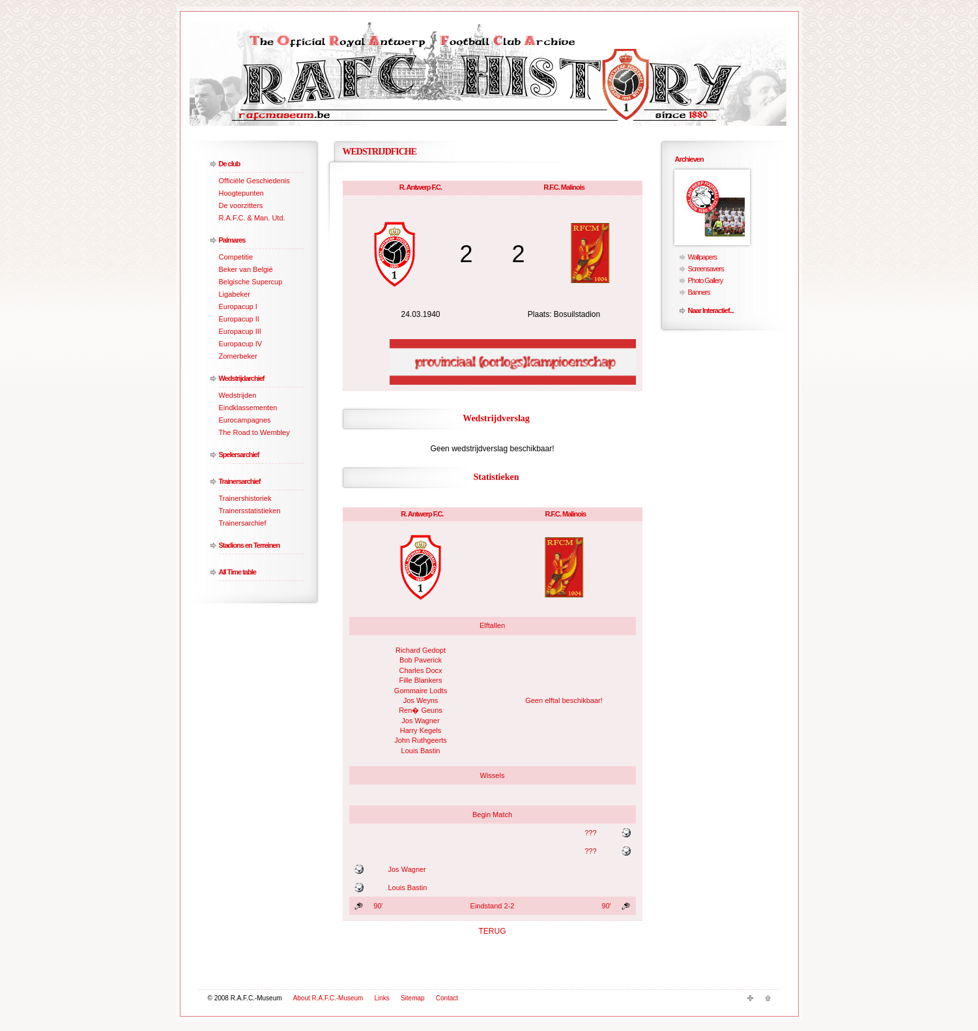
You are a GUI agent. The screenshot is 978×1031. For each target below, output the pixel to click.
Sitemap (413, 998)
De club (229, 164)
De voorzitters (241, 205)
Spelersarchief (239, 454)
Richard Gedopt (421, 650)
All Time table (237, 572)
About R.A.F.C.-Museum (328, 998)
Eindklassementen (248, 407)
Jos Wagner (420, 721)
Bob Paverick (420, 660)
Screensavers (706, 269)
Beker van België (246, 269)
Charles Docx (420, 670)
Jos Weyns (421, 700)
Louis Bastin (420, 751)
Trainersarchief (240, 481)
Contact (447, 998)
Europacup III (240, 331)
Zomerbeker (238, 356)
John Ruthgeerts (420, 740)
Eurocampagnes (245, 420)
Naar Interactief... (711, 310)
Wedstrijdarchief (242, 378)
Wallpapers (702, 257)
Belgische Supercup (251, 282)
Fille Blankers (420, 680)
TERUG (492, 931)
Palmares (232, 240)
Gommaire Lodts (420, 691)
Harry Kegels (421, 730)
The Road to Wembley (254, 432)
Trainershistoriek (245, 498)
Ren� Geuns (420, 710)
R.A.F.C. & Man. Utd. (252, 218)
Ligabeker (234, 294)
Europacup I (238, 306)
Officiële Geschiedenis (254, 181)
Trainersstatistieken (250, 511)
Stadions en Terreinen (249, 545)
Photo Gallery (705, 280)
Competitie (236, 257)
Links (382, 998)
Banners (699, 292)
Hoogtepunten (241, 193)
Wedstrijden (238, 395)
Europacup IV (241, 344)
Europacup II (239, 319)
